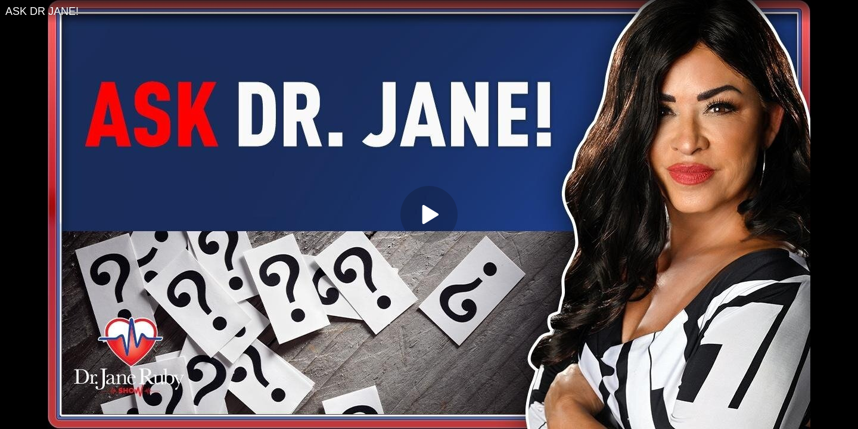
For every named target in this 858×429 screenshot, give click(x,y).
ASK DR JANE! (42, 11)
